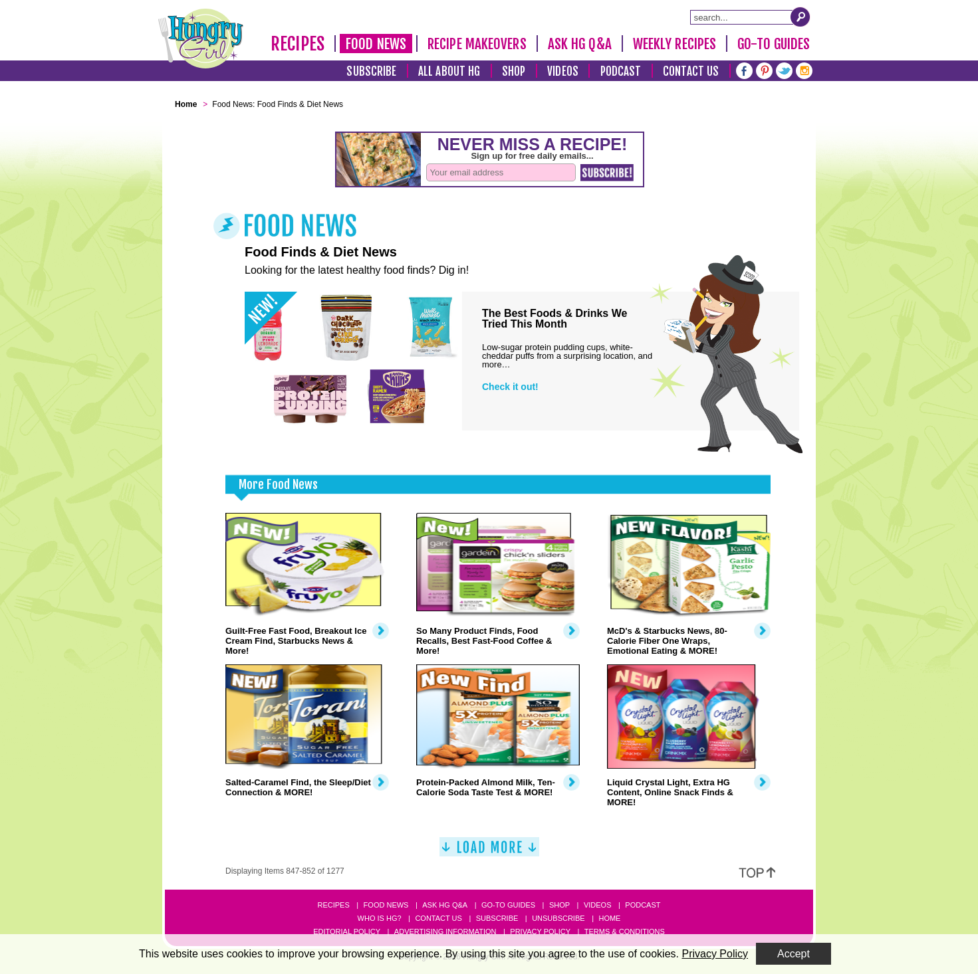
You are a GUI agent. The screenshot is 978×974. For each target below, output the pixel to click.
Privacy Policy (540, 931)
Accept (793, 953)
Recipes (297, 44)
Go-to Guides (508, 905)
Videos (562, 71)
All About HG (449, 71)
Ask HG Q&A (580, 43)
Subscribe (371, 71)
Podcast (621, 71)
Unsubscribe (558, 918)
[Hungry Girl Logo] (200, 38)
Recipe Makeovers (477, 43)
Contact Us (691, 71)
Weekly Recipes (674, 43)
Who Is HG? (380, 918)
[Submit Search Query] (800, 17)
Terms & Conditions (624, 931)
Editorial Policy (346, 931)
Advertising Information (445, 931)
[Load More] (489, 852)
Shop (513, 71)
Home (609, 918)
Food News (376, 43)
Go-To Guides (773, 43)
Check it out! (510, 386)
